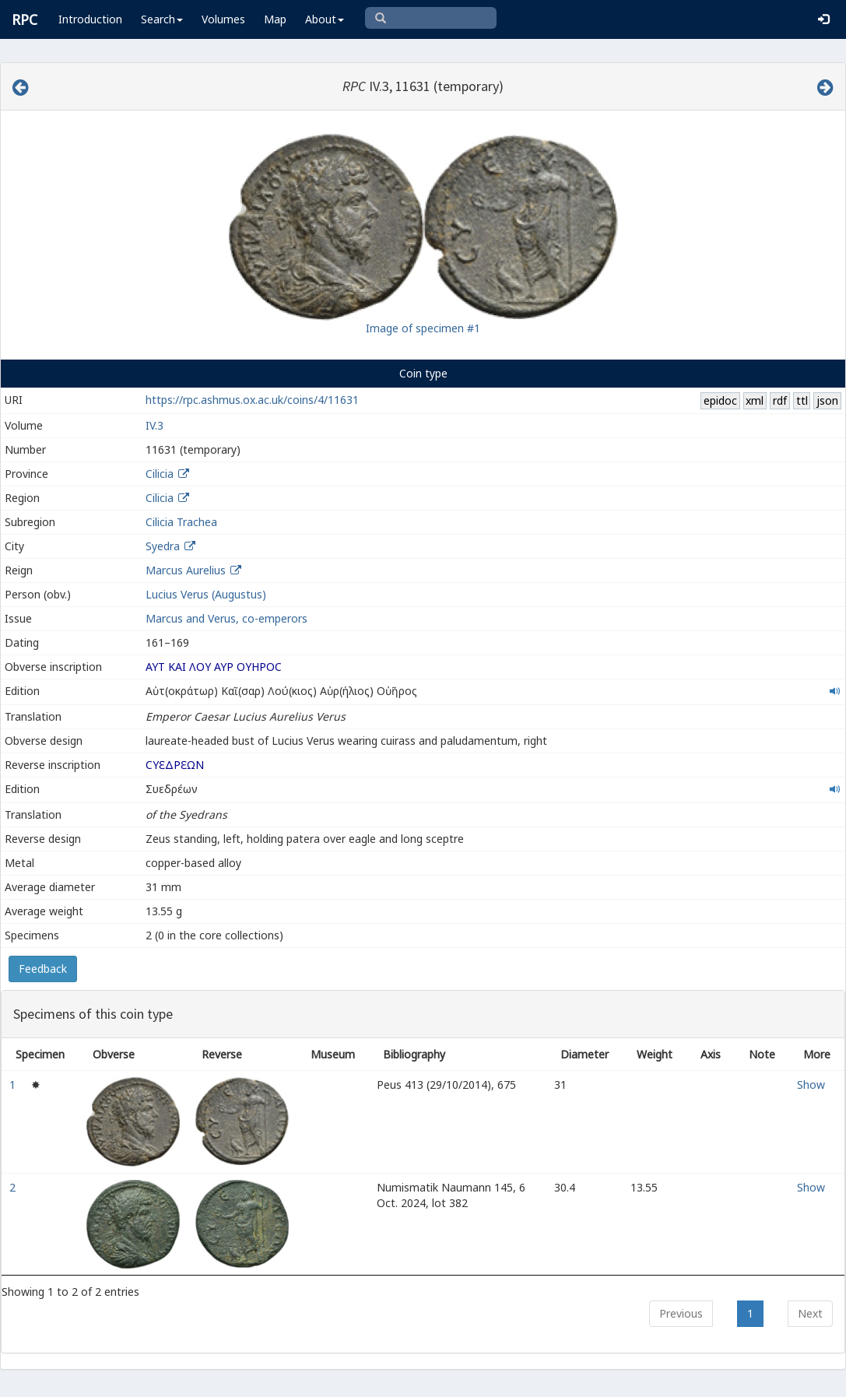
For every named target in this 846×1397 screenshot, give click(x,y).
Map (275, 19)
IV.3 (154, 425)
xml (755, 400)
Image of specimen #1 (423, 328)
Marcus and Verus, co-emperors (226, 618)
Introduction (90, 19)
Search (162, 19)
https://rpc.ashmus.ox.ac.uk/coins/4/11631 (252, 399)
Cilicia (160, 473)
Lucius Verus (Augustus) (206, 594)
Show (811, 1084)
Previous (681, 1313)
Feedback (43, 968)
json (827, 400)
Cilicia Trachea (181, 521)
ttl (802, 400)
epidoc (720, 400)
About (324, 19)
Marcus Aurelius (186, 570)
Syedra (163, 546)
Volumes (223, 19)
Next (810, 1313)
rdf (780, 400)
